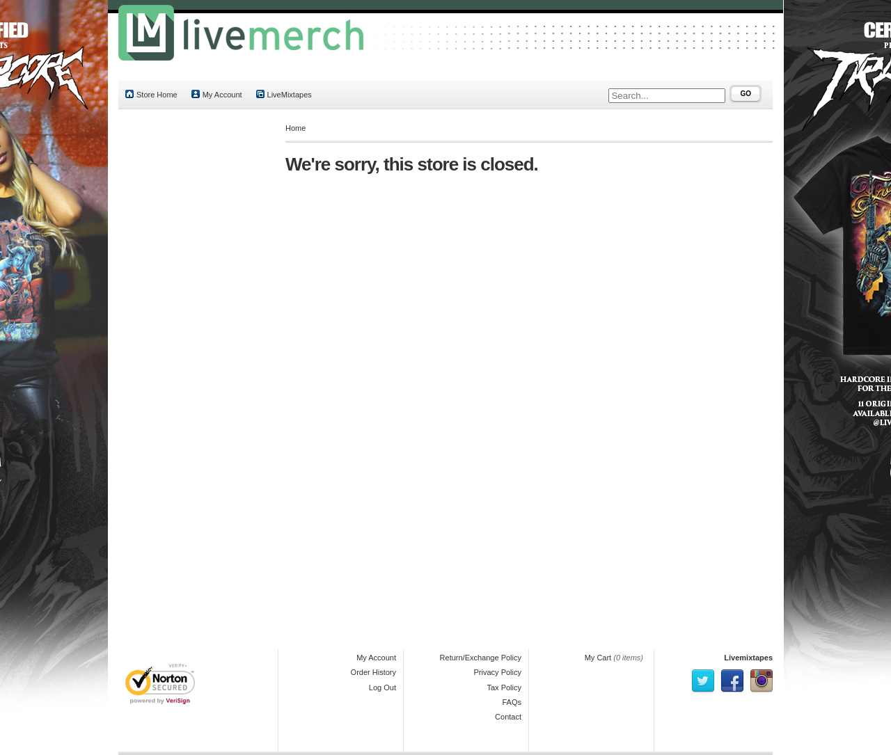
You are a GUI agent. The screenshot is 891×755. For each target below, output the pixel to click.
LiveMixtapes (284, 94)
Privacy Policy (497, 672)
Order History (373, 672)
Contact (508, 717)
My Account (216, 94)
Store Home (151, 94)
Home (295, 128)
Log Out (382, 687)
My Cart (598, 657)
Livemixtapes (748, 657)
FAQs (511, 702)
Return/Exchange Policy (480, 657)
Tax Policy (504, 687)
